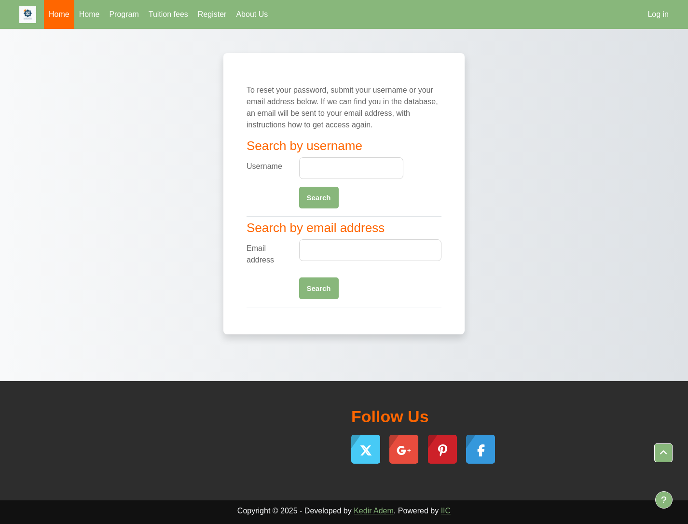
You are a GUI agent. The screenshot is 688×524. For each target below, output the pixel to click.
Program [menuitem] (123, 14)
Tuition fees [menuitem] (168, 14)
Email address (260, 254)
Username (264, 166)
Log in (658, 14)
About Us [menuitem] (252, 14)
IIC (446, 511)
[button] (663, 453)
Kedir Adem (374, 511)
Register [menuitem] (212, 14)
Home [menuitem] (59, 14)
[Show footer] (664, 500)
